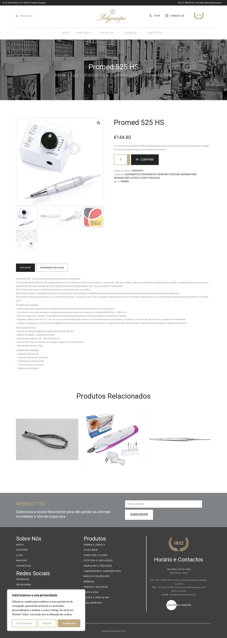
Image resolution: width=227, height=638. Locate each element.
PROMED (125, 181)
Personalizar (24, 623)
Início (65, 33)
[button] (98, 123)
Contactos (154, 33)
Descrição (25, 267)
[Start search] (17, 16)
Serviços (132, 33)
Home (60, 75)
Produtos (108, 33)
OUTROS (135, 178)
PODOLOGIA (94, 75)
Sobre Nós (84, 33)
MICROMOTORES (189, 174)
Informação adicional (52, 267)
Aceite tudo (69, 623)
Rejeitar (47, 623)
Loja (75, 75)
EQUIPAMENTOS (124, 75)
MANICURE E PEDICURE (168, 174)
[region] (46, 610)
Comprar (147, 159)
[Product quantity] (122, 159)
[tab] (26, 268)
